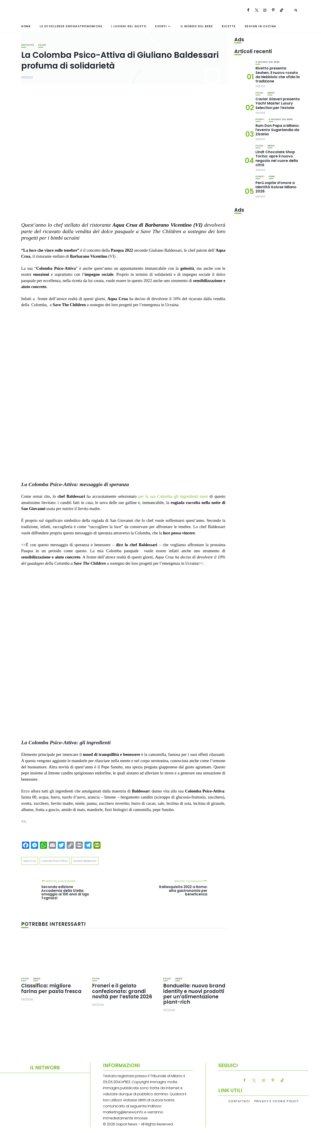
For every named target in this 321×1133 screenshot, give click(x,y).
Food (42, 45)
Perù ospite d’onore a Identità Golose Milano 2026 (275, 187)
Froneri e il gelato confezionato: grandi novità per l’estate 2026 (122, 991)
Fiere (272, 176)
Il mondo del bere (197, 26)
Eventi (161, 26)
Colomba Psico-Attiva (55, 861)
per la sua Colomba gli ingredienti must (174, 496)
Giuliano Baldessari (85, 861)
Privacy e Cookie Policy (276, 1101)
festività (27, 45)
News (36, 978)
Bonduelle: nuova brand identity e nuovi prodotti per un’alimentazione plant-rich (194, 993)
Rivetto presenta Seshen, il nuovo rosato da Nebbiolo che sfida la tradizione (277, 75)
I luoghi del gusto (128, 26)
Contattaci (239, 1101)
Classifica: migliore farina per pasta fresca (51, 988)
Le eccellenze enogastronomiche (71, 26)
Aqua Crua (29, 861)
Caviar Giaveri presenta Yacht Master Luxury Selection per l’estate (277, 103)
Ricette (229, 26)
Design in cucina (260, 26)
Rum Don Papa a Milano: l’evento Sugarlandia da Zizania (277, 130)
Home (26, 26)
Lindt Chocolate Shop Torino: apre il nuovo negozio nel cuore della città (276, 158)
